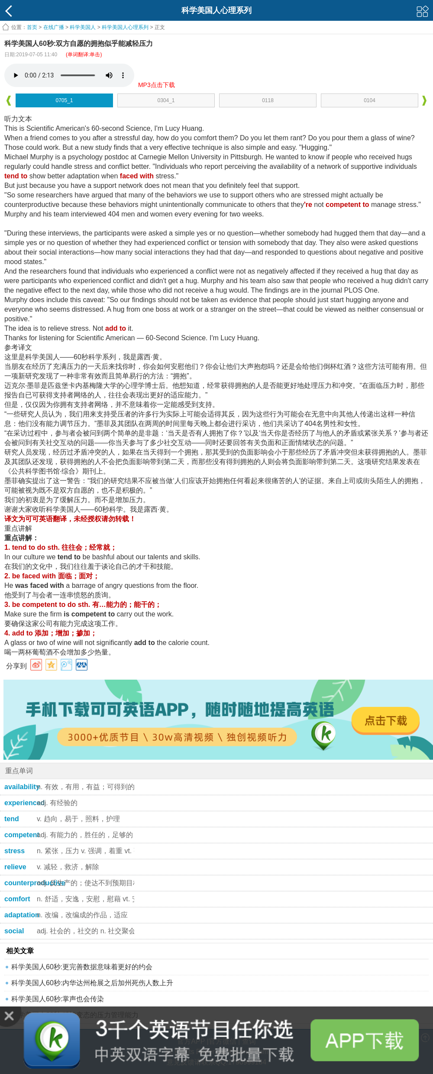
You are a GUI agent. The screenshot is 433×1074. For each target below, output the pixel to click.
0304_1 (165, 100)
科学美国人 (83, 27)
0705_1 (64, 100)
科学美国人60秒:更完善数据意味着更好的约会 (81, 967)
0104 (369, 100)
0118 (268, 100)
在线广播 (53, 27)
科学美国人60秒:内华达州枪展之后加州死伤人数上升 (92, 983)
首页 (32, 27)
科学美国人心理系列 (125, 27)
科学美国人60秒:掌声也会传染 (57, 999)
